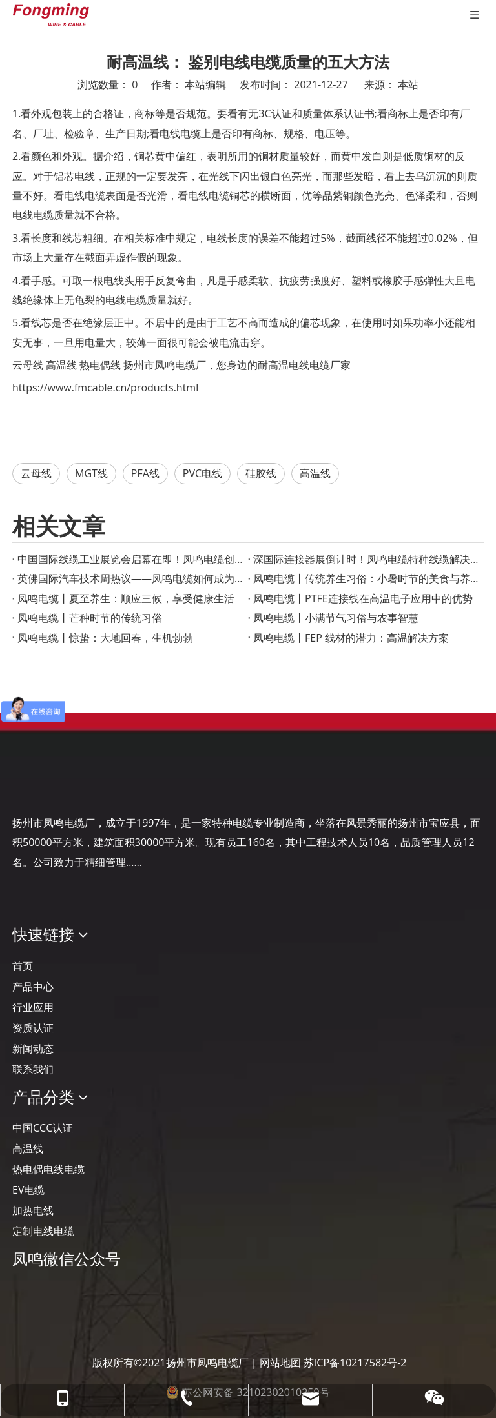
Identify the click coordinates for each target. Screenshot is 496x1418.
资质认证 (33, 1028)
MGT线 (91, 473)
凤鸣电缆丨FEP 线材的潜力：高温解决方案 (351, 638)
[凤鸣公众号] (22, 1293)
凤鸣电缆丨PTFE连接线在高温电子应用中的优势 (363, 598)
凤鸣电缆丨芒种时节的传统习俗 (89, 618)
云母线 (27, 365)
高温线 (61, 365)
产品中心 (33, 987)
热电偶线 (100, 365)
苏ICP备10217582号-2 (355, 1362)
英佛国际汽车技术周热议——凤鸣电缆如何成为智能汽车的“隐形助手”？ (130, 578)
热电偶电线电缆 (48, 1169)
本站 (408, 84)
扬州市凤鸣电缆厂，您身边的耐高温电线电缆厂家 (237, 365)
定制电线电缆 (43, 1231)
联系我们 (33, 1069)
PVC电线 (202, 473)
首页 (22, 966)
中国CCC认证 (42, 1128)
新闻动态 (33, 1048)
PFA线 (145, 473)
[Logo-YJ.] (22, 783)
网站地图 (280, 1362)
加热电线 (33, 1210)
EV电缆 (28, 1190)
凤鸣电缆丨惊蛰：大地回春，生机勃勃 (105, 638)
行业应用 (33, 1007)
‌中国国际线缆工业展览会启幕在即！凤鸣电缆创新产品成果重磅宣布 (130, 559)
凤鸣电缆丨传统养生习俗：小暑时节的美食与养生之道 (366, 578)
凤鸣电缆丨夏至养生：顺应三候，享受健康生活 (125, 598)
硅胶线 (260, 473)
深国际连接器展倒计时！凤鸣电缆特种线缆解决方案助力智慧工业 (366, 559)
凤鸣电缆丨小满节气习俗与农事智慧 (335, 618)
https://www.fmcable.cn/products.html (105, 387)
